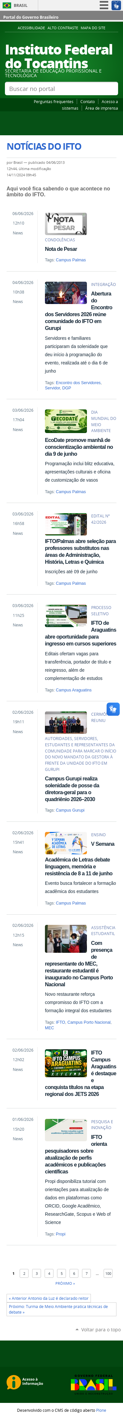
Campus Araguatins (74, 690)
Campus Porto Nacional (89, 1022)
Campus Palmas (71, 260)
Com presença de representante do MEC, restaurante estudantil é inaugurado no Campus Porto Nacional (79, 963)
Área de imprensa (101, 108)
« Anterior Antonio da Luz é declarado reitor (49, 1298)
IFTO (60, 1022)
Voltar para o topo (101, 1329)
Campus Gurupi (70, 810)
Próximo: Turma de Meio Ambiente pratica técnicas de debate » (58, 1309)
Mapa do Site (93, 28)
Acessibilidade (31, 28)
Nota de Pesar (61, 249)
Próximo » (65, 1283)
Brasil (21, 5)
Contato (87, 101)
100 (108, 1273)
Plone (101, 1410)
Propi (60, 1234)
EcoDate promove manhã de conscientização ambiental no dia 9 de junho (79, 447)
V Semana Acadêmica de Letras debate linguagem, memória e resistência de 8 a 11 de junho (79, 858)
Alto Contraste (63, 28)
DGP (66, 388)
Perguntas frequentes (53, 101)
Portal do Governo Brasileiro (30, 17)
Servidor (52, 388)
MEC (49, 1028)
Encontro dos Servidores (78, 383)
